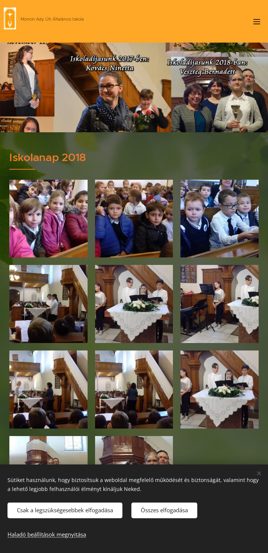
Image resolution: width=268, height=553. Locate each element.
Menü (256, 21)
